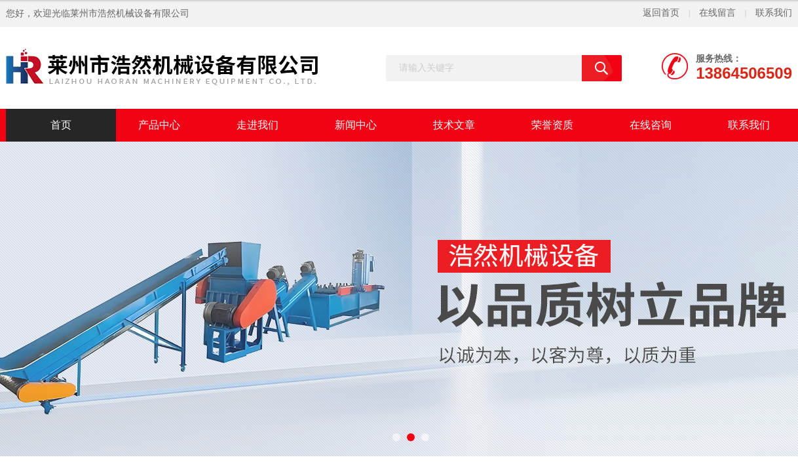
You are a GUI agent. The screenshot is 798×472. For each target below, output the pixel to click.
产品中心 (159, 124)
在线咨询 (651, 124)
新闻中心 (356, 124)
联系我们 (773, 13)
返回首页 (661, 13)
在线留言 (717, 13)
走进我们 (257, 124)
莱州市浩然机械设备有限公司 (129, 13)
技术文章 (454, 124)
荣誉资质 (552, 124)
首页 (60, 124)
